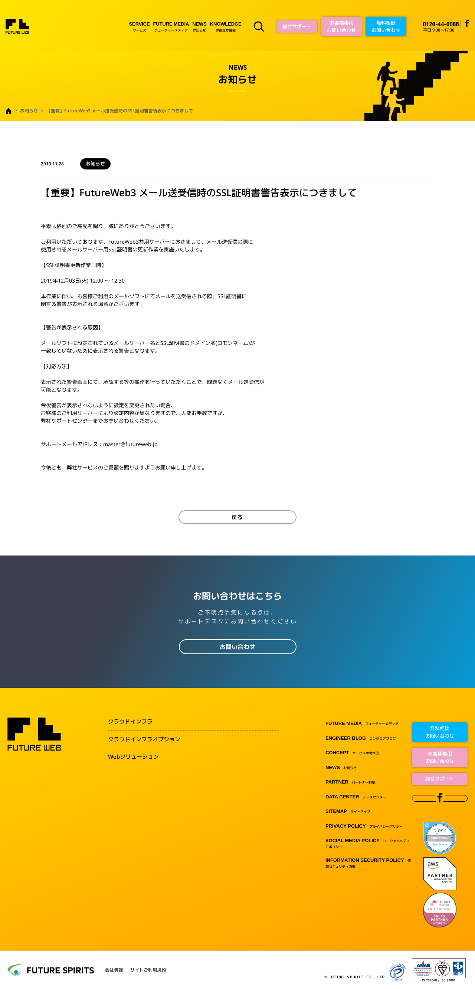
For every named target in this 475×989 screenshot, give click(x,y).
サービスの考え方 (352, 753)
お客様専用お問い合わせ (341, 26)
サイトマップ (347, 811)
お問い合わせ (237, 647)
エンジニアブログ (360, 738)
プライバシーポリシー (364, 826)
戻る (237, 517)
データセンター (355, 797)
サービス (139, 26)
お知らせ (199, 26)
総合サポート (296, 26)
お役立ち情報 (226, 26)
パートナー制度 (350, 782)
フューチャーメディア (171, 26)
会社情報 (114, 970)
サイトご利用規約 (148, 970)
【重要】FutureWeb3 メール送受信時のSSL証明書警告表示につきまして (119, 111)
